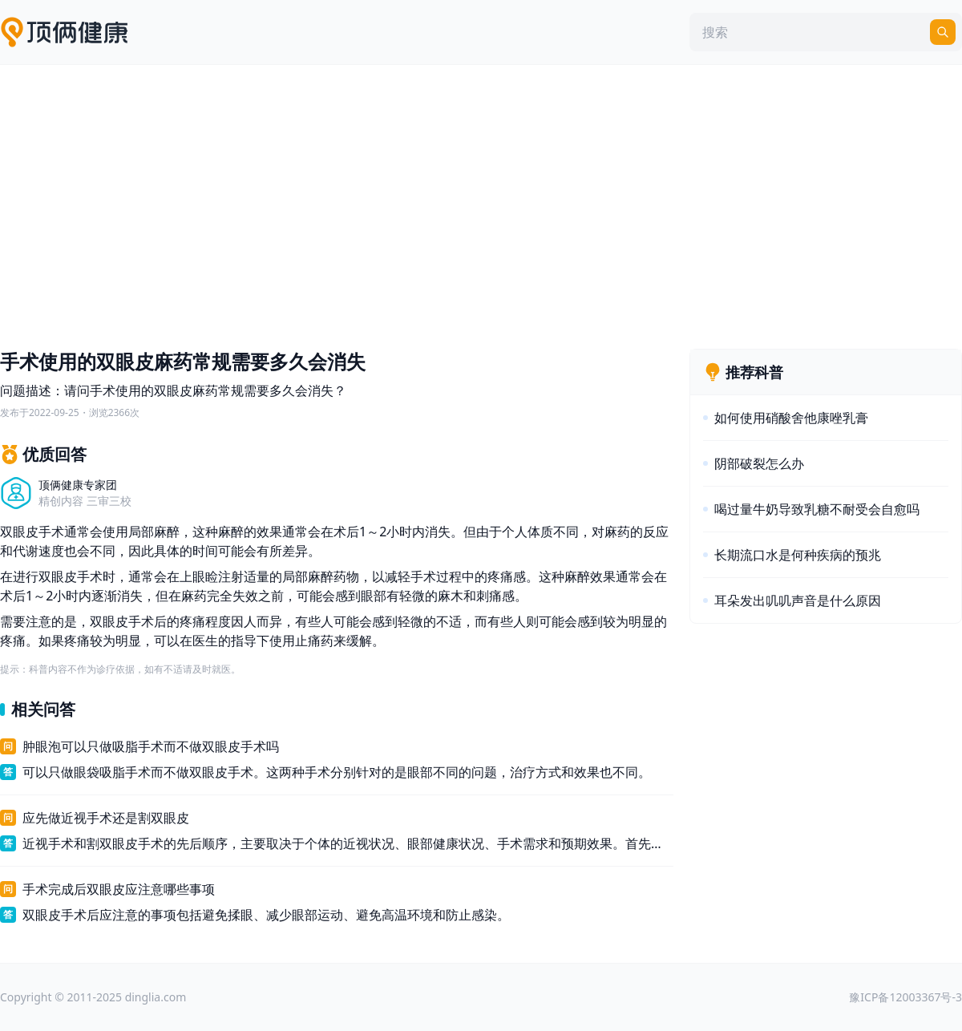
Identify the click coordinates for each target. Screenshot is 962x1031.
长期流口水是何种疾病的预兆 (797, 555)
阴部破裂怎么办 (759, 463)
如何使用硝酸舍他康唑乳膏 (791, 418)
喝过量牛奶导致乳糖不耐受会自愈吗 (817, 509)
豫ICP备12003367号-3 (905, 997)
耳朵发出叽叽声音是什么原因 (797, 600)
